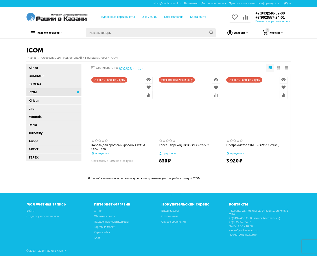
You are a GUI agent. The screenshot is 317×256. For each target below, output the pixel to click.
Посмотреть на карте (243, 234)
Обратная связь (104, 216)
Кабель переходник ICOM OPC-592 (184, 145)
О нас (97, 210)
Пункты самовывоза (242, 3)
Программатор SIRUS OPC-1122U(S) (252, 145)
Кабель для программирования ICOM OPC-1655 (118, 147)
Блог (97, 238)
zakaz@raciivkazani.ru (166, 3)
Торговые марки (104, 227)
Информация (267, 3)
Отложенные (170, 216)
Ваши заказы (170, 210)
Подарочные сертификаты (117, 16)
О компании (149, 16)
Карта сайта (198, 16)
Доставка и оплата (213, 3)
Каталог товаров (54, 32)
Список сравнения (173, 221)
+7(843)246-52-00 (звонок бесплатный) (254, 218)
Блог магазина (173, 16)
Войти (30, 210)
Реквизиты (191, 3)
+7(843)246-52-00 (271, 13)
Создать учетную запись (42, 216)
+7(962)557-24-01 (271, 17)
